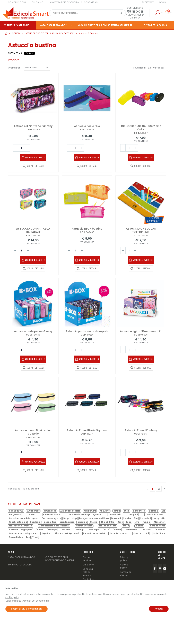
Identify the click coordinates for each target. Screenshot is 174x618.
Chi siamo (88, 564)
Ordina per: (14, 67)
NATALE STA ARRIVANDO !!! (54, 25)
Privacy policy (124, 559)
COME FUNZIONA (17, 2)
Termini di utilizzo (125, 573)
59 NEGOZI (135, 11)
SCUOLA (16, 33)
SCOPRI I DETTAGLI (33, 165)
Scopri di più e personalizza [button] (26, 608)
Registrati (148, 2)
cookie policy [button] (12, 597)
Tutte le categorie (16, 25)
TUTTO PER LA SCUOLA (20, 564)
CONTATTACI (91, 2)
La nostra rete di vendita (88, 572)
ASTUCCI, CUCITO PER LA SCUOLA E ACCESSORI (49, 33)
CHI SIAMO (37, 2)
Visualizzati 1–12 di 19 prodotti (148, 67)
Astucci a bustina (88, 33)
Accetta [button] (158, 608)
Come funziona (87, 559)
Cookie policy (124, 566)
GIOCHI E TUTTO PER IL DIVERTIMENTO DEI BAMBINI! (105, 25)
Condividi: (15, 53)
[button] (158, 13)
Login (162, 2)
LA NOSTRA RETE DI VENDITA (64, 2)
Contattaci (88, 579)
